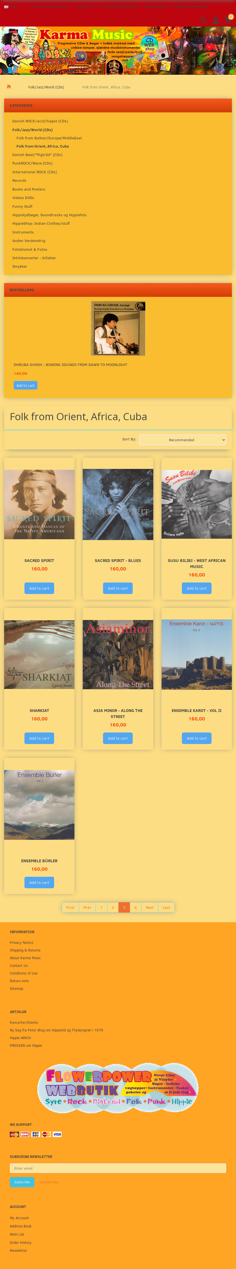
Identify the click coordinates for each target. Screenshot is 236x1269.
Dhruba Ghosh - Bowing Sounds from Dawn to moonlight (70, 364)
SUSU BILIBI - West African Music (197, 563)
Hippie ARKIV (156, 6)
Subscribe (22, 1181)
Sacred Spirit (39, 560)
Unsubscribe (49, 1181)
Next (150, 907)
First (70, 907)
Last (166, 907)
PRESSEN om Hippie (191, 6)
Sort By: (129, 439)
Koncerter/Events (121, 6)
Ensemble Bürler (39, 860)
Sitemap (16, 988)
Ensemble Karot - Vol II (196, 710)
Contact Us (86, 6)
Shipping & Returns (25, 950)
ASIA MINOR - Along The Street (118, 713)
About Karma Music (49, 6)
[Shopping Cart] (229, 20)
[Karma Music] (118, 49)
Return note (19, 980)
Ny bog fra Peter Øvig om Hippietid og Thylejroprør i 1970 (56, 1030)
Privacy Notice (21, 942)
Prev (87, 907)
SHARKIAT (39, 710)
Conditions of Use (24, 973)
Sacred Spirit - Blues (118, 560)
